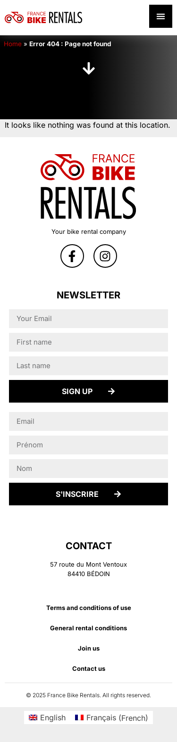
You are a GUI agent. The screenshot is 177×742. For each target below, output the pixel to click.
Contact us (88, 668)
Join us (89, 648)
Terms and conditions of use (88, 607)
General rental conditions (88, 628)
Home (13, 44)
